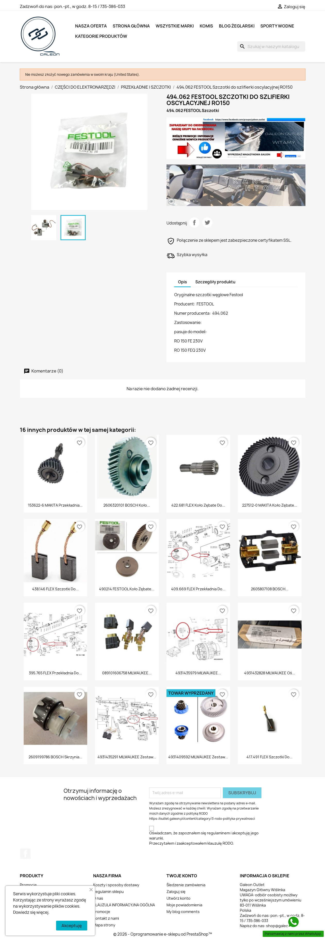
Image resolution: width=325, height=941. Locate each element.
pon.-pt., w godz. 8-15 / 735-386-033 (89, 6)
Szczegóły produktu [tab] (215, 282)
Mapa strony (104, 925)
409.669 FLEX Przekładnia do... (198, 588)
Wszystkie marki (175, 26)
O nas (98, 898)
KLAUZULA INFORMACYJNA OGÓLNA (124, 904)
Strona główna (131, 26)
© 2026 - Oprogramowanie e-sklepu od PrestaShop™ (162, 934)
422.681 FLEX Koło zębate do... (198, 505)
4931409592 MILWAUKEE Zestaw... (198, 756)
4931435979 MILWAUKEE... (198, 672)
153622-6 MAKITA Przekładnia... (55, 505)
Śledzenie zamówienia (185, 884)
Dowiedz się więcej (30, 912)
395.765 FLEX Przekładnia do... (55, 672)
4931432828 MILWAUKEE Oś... (269, 672)
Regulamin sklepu (108, 891)
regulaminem (218, 833)
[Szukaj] (271, 46)
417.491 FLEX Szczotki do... (270, 756)
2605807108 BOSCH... (269, 588)
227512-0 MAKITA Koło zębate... (269, 505)
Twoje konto (181, 876)
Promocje (28, 884)
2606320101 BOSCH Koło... (126, 505)
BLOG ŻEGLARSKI (236, 26)
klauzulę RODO (220, 843)
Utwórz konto (178, 898)
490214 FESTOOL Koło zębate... (126, 588)
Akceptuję (72, 925)
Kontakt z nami (106, 918)
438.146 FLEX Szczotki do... (55, 588)
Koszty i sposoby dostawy (116, 884)
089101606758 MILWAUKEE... (127, 672)
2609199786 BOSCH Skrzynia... (55, 756)
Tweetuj (207, 222)
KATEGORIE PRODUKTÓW (101, 36)
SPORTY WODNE (277, 26)
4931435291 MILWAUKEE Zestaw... (127, 756)
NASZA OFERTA (91, 26)
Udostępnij (194, 222)
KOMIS (206, 26)
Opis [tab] (182, 282)
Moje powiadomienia (184, 904)
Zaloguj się (176, 891)
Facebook (25, 854)
